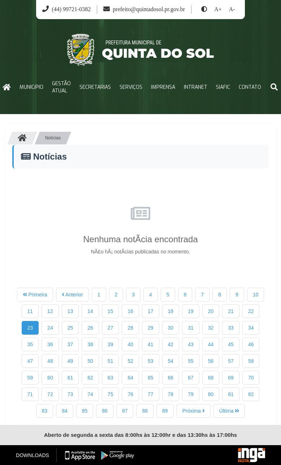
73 (70, 394)
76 (130, 394)
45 (231, 344)
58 (251, 361)
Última (229, 411)
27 (110, 328)
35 (30, 344)
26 (90, 328)
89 (165, 411)
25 (70, 328)
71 (30, 394)
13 (70, 311)
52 (130, 361)
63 (110, 378)
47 (30, 361)
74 (90, 394)
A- (232, 9)
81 (231, 394)
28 (130, 328)
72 (50, 394)
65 (151, 378)
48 (50, 361)
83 (45, 411)
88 (145, 411)
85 (85, 411)
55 (191, 361)
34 (251, 328)
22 (251, 311)
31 (191, 328)
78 (171, 394)
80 (211, 394)
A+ (218, 9)
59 (30, 378)
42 (171, 344)
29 (151, 328)
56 (211, 361)
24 (50, 328)
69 (231, 378)
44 (211, 344)
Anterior (72, 294)
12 (50, 311)
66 (171, 378)
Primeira (35, 294)
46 (251, 344)
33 (231, 328)
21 (231, 311)
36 (50, 344)
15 (110, 311)
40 (130, 344)
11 (30, 311)
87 (125, 411)
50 (90, 361)
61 (70, 378)
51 (110, 361)
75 (110, 394)
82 (251, 394)
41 (151, 344)
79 (191, 394)
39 (110, 344)
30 (171, 328)
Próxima (193, 411)
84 (65, 411)
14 (90, 311)
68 (211, 378)
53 (151, 361)
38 (90, 344)
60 (50, 378)
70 (251, 378)
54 (171, 361)
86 (105, 411)
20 (211, 311)
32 (211, 328)
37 (70, 344)
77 (151, 394)
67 (191, 378)
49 (70, 361)
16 (130, 311)
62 (90, 378)
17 (151, 311)
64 (130, 378)
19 (191, 311)
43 (191, 344)
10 (256, 294)
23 (30, 328)
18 (171, 311)
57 (231, 361)
